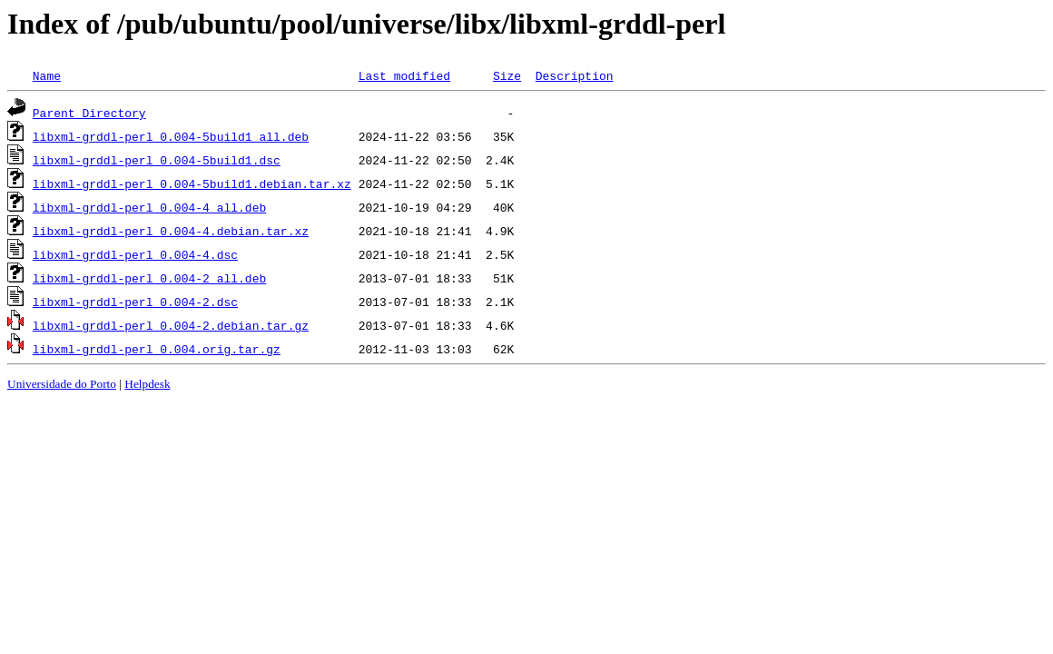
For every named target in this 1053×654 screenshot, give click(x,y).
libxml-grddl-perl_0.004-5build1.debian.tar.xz (192, 183)
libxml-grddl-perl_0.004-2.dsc (135, 301)
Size (507, 75)
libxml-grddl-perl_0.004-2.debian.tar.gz (171, 325)
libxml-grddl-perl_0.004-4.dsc (135, 254)
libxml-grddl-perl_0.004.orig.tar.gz (156, 349)
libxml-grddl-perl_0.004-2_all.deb (149, 278)
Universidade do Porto (61, 384)
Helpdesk (147, 384)
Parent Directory (89, 112)
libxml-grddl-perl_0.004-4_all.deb (149, 207)
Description (575, 75)
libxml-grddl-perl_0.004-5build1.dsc (156, 160)
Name (47, 75)
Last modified (404, 75)
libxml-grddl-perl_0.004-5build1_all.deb (171, 136)
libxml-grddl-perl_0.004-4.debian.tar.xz (171, 231)
